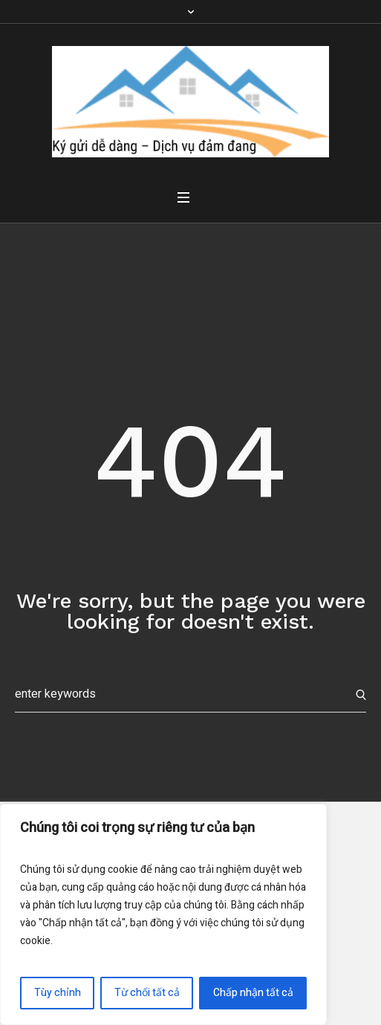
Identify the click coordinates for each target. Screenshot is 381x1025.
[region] (163, 914)
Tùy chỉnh (57, 993)
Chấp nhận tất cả (253, 993)
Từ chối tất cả (147, 993)
